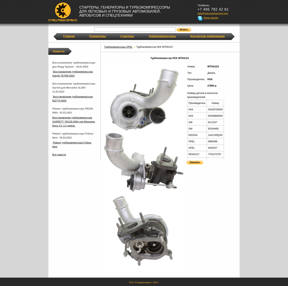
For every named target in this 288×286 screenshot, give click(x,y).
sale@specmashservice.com (213, 13)
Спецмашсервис (62, 11)
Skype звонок (211, 17)
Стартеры (127, 36)
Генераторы (97, 36)
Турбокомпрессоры (162, 36)
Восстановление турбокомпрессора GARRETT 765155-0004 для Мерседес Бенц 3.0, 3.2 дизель (73, 121)
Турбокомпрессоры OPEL (118, 47)
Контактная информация (207, 36)
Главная (69, 36)
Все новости (59, 154)
